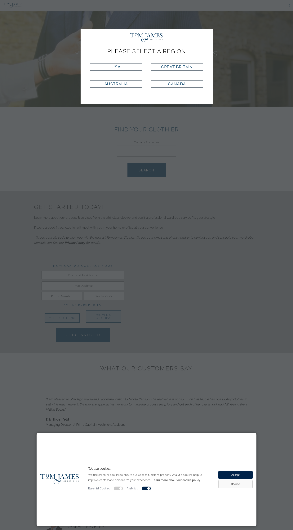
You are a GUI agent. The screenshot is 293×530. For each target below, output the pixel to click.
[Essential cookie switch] (118, 488)
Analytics (132, 488)
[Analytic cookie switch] (146, 488)
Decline (235, 484)
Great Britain (177, 66)
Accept (235, 474)
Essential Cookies (99, 488)
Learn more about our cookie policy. (176, 480)
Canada (177, 84)
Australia (116, 84)
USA (116, 66)
